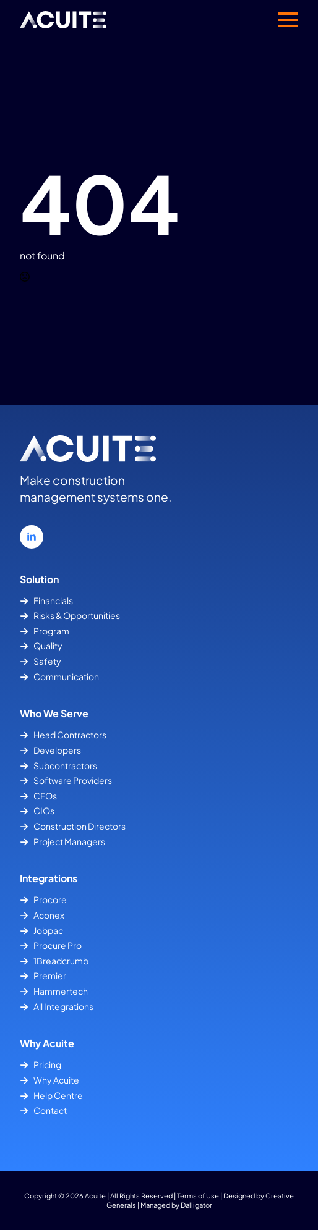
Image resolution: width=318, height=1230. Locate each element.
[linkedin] (31, 537)
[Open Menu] (288, 20)
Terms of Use (198, 1195)
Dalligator (196, 1204)
